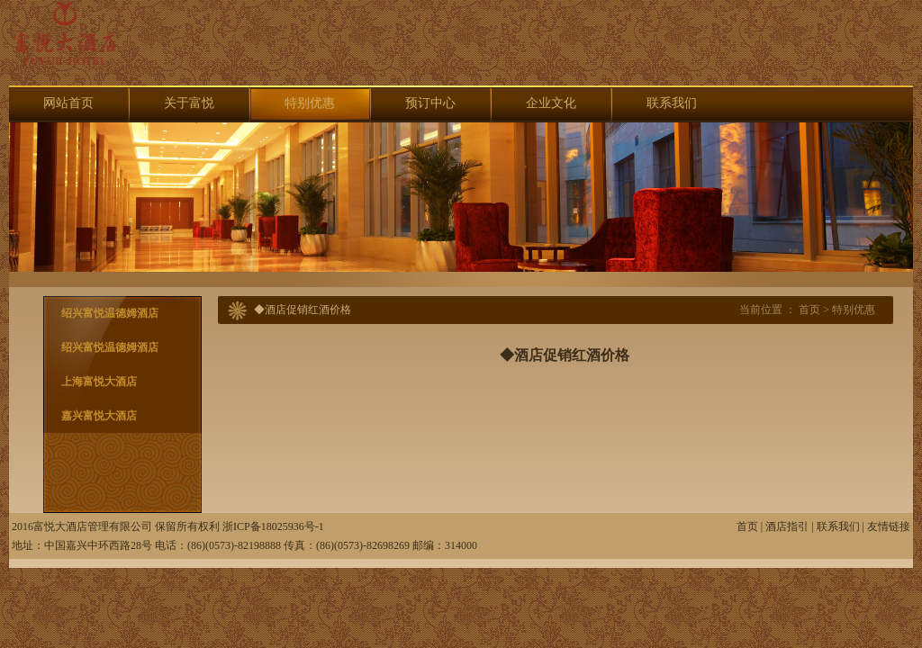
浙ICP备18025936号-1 (273, 526)
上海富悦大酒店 (99, 381)
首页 (809, 309)
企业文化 (551, 103)
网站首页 (68, 103)
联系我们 (671, 103)
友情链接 (888, 526)
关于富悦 (189, 103)
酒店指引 (787, 526)
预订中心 (430, 103)
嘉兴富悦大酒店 (99, 416)
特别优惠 (310, 103)
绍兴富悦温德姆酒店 (109, 313)
